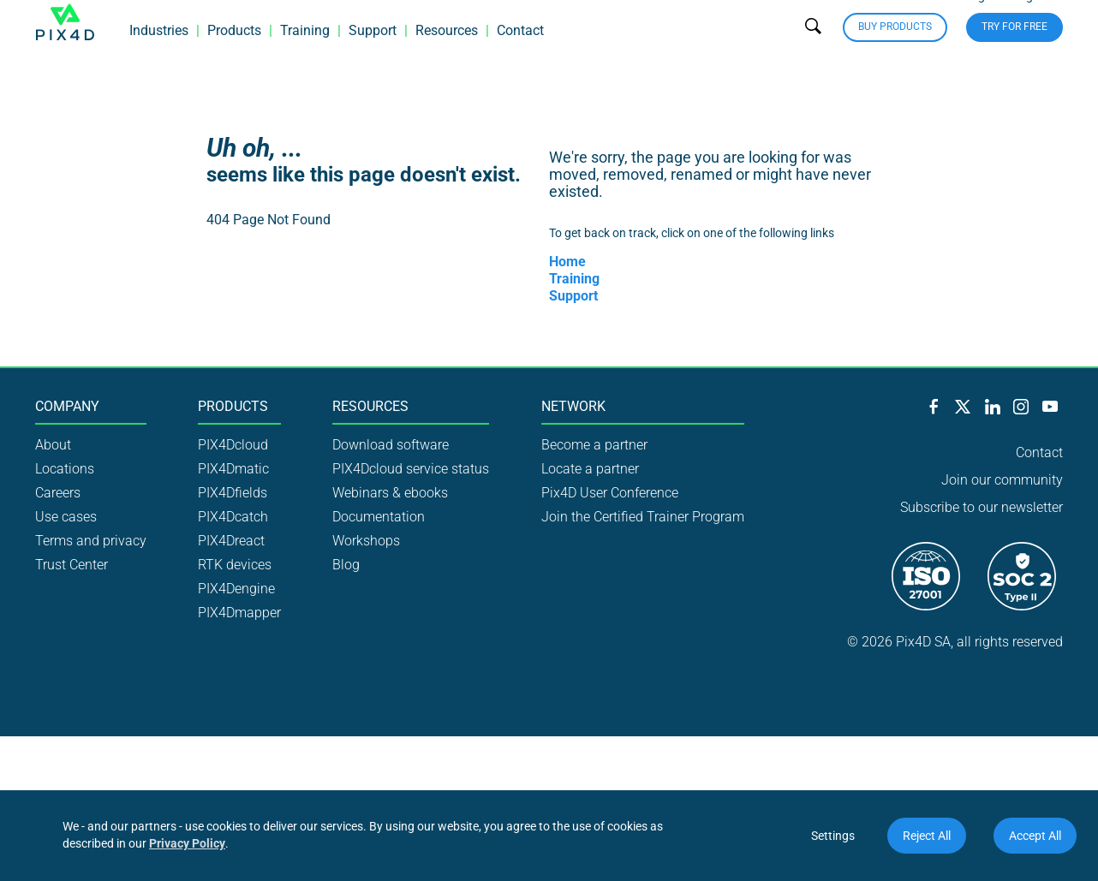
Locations (64, 469)
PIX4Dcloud (233, 445)
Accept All (1035, 835)
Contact (520, 55)
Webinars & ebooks (390, 493)
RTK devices (235, 565)
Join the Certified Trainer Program (642, 517)
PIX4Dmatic (233, 469)
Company (67, 406)
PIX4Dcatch (233, 517)
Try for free (1014, 51)
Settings (833, 835)
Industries (158, 55)
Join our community (1002, 480)
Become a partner (594, 445)
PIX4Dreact (231, 541)
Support (373, 55)
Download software (390, 445)
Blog (346, 565)
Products (234, 55)
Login (979, 20)
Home (567, 261)
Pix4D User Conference (609, 493)
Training (305, 55)
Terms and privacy (90, 541)
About (53, 445)
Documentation (378, 517)
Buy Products (895, 51)
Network (573, 406)
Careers (58, 493)
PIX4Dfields (232, 493)
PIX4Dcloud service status (410, 469)
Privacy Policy (187, 843)
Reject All (927, 835)
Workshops (366, 541)
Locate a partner (590, 469)
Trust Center (71, 565)
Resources (446, 55)
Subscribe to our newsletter (981, 507)
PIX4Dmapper (239, 612)
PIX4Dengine (236, 588)
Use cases (66, 517)
